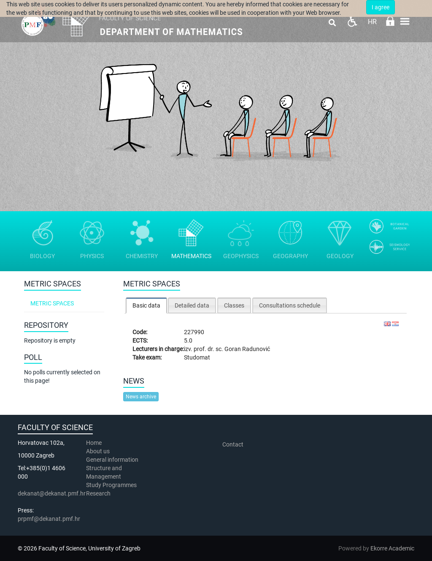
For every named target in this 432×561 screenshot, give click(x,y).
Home (94, 442)
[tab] (146, 305)
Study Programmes (111, 485)
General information (112, 459)
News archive (141, 397)
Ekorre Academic (392, 548)
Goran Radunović (247, 349)
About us (98, 451)
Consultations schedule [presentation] (289, 305)
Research (99, 493)
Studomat (197, 357)
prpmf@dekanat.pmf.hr (49, 518)
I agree (380, 7)
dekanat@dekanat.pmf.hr (52, 493)
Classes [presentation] (234, 305)
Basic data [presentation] (146, 305)
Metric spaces (52, 303)
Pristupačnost (352, 21)
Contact (232, 444)
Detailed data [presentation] (192, 305)
